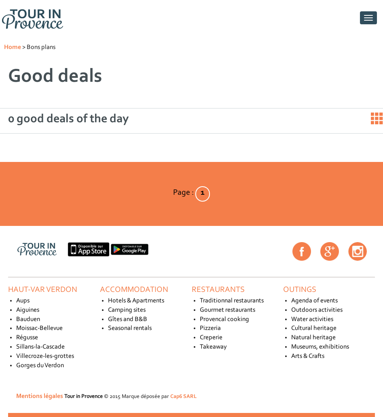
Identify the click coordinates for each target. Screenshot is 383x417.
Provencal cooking (224, 319)
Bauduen (28, 319)
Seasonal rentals (130, 328)
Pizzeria (210, 328)
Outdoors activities (317, 310)
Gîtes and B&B (127, 319)
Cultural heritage (313, 328)
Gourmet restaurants (227, 310)
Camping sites (127, 310)
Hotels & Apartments (136, 301)
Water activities (312, 319)
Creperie (211, 337)
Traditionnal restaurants (232, 301)
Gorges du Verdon (40, 365)
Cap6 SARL (183, 396)
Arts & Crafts (307, 356)
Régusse (27, 337)
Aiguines (27, 310)
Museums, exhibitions (320, 347)
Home (12, 47)
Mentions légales (39, 396)
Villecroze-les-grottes (45, 356)
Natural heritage (313, 337)
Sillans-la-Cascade (40, 347)
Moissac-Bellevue (39, 328)
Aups (23, 301)
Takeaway (213, 347)
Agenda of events (314, 301)
